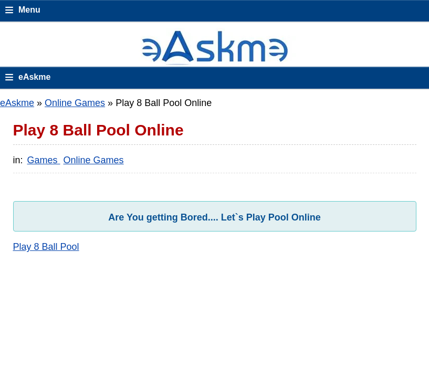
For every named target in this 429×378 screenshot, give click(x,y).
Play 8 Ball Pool (46, 247)
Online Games (75, 103)
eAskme (17, 103)
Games (43, 160)
